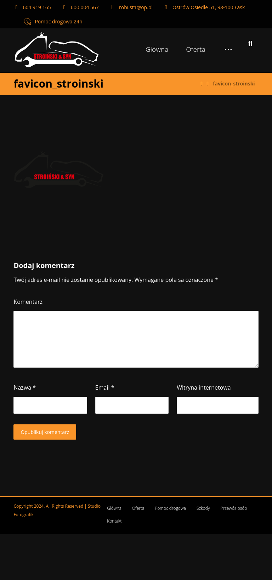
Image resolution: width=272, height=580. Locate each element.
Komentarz (27, 302)
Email (104, 387)
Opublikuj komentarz (45, 432)
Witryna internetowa (204, 387)
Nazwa (24, 387)
